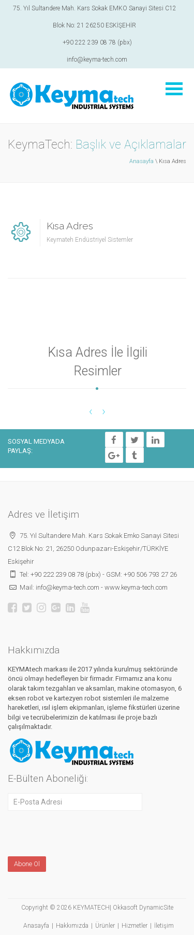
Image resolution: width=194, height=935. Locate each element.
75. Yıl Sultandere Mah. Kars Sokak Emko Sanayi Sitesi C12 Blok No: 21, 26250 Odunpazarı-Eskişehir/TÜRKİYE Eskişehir (93, 548)
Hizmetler (134, 925)
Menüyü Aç (173, 88)
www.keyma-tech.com (136, 587)
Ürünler (105, 925)
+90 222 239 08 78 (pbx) (97, 42)
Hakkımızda (72, 925)
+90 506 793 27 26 (150, 574)
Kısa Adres (70, 225)
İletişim (164, 925)
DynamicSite (156, 907)
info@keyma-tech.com (97, 59)
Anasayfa (141, 161)
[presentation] (74, 833)
